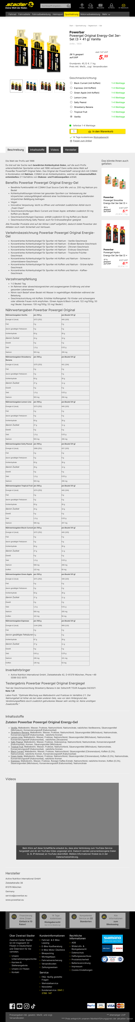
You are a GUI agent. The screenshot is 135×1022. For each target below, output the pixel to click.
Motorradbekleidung (90, 14)
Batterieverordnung (81, 963)
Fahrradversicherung (52, 960)
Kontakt (15, 972)
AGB (74, 942)
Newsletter (47, 986)
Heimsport (58, 14)
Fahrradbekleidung (41, 14)
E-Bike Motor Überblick (53, 950)
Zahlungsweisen (49, 967)
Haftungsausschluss (81, 956)
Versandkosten (49, 963)
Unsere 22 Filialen (20, 968)
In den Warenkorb (100, 131)
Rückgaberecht (101, 137)
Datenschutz (78, 952)
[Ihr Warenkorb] (123, 6)
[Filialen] (82, 6)
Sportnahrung (71, 14)
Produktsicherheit (80, 959)
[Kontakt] (91, 6)
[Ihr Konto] (111, 6)
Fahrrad (12, 14)
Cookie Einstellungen (82, 970)
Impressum (77, 966)
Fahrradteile (24, 14)
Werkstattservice (50, 983)
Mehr (105, 14)
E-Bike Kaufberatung (52, 946)
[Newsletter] (100, 6)
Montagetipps (48, 956)
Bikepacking (48, 953)
